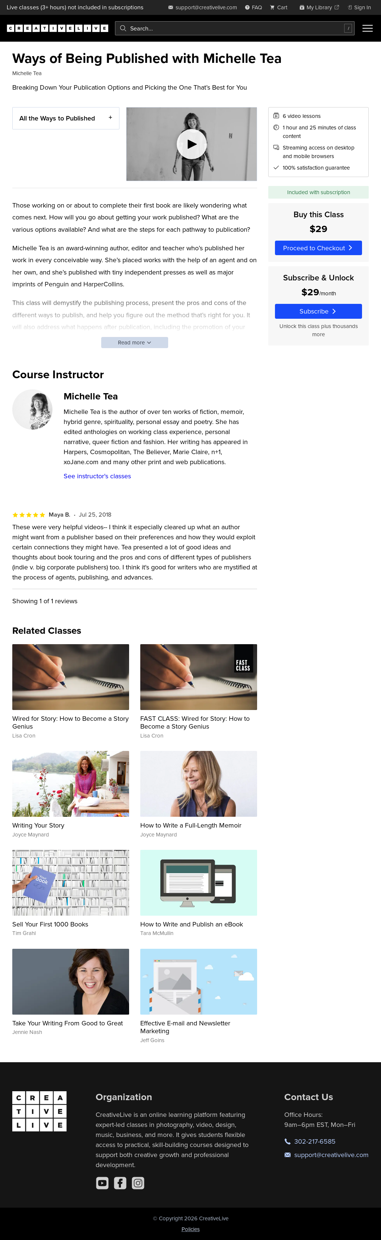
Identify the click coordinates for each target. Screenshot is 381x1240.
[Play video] (192, 144)
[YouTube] (102, 1183)
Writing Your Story (38, 825)
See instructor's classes (97, 476)
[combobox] (234, 28)
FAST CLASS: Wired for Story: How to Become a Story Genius (195, 722)
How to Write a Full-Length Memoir (190, 825)
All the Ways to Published (57, 118)
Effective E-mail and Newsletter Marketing (185, 1027)
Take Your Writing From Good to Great (67, 1023)
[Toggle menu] (367, 28)
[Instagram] (138, 1183)
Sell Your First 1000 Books (50, 924)
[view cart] (280, 7)
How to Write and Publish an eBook (191, 924)
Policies (191, 1229)
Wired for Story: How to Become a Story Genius (70, 722)
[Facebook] (120, 1183)
